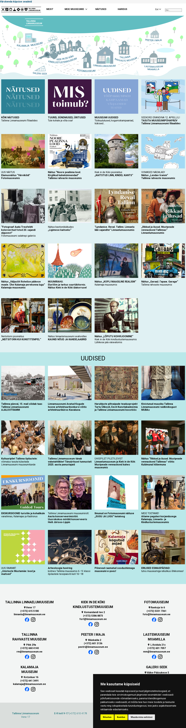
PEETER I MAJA (93, 634)
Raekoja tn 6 (156, 607)
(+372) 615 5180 (29, 611)
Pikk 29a (29, 644)
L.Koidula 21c (156, 644)
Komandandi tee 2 (93, 612)
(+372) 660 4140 (29, 648)
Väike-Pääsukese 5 (156, 672)
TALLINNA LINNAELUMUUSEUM (29, 602)
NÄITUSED (100, 9)
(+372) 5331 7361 (156, 611)
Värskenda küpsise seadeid (16, 1)
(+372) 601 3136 (93, 643)
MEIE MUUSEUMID (74, 9)
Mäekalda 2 (93, 640)
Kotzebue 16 (29, 677)
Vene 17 (29, 607)
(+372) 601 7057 (156, 648)
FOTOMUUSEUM (156, 602)
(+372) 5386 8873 (93, 615)
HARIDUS (122, 9)
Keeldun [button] (121, 717)
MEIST (49, 9)
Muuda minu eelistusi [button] (141, 717)
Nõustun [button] (107, 717)
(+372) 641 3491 (29, 680)
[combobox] (173, 10)
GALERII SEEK (156, 667)
